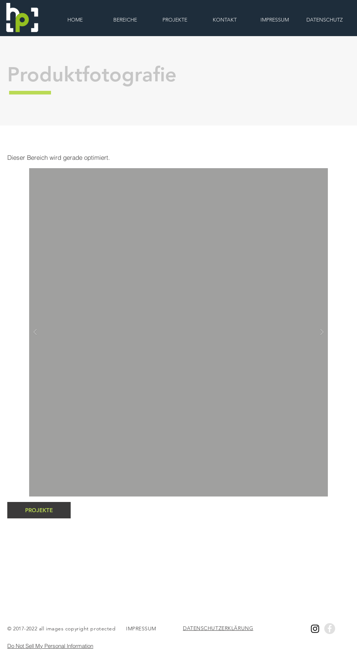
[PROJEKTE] (39, 510)
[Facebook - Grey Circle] (329, 628)
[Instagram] (315, 628)
